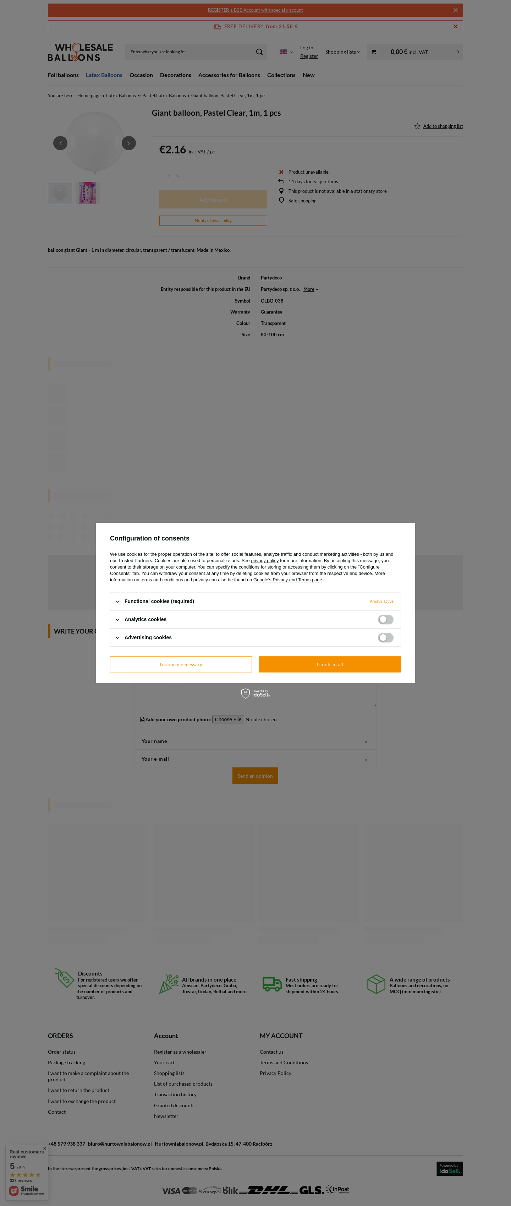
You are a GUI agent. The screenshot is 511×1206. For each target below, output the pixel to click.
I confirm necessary (181, 664)
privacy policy (265, 560)
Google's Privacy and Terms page (287, 579)
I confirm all (330, 664)
